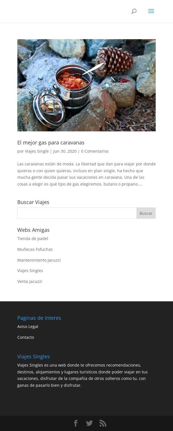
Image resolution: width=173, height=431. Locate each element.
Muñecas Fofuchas (35, 249)
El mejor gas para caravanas (51, 142)
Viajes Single (37, 151)
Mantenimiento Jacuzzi (39, 260)
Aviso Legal (27, 326)
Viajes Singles (30, 270)
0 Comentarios (95, 151)
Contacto (25, 337)
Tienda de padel (32, 238)
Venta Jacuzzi (29, 281)
